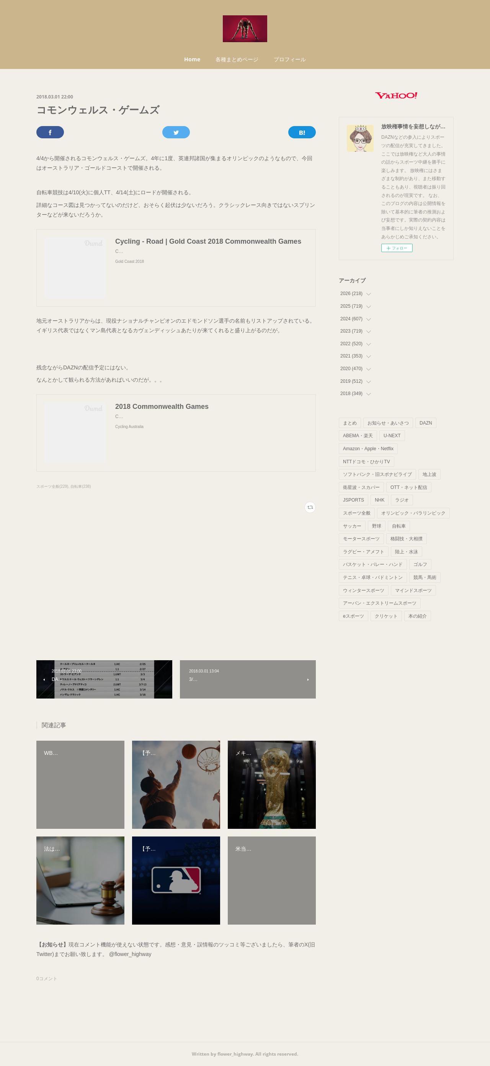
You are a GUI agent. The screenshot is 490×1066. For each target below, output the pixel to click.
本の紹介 (417, 616)
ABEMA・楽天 (358, 435)
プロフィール (290, 59)
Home (192, 59)
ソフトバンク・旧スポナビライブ (377, 474)
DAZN (426, 423)
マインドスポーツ (413, 590)
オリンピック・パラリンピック (413, 513)
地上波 (429, 474)
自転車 (399, 526)
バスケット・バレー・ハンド (373, 564)
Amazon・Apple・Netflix (368, 448)
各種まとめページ (237, 59)
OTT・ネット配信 (408, 487)
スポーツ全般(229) (52, 486)
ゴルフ (420, 564)
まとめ (350, 423)
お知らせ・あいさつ (388, 423)
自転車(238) (80, 486)
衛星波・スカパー (361, 487)
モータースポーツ (361, 538)
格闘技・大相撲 (406, 538)
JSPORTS (353, 500)
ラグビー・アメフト (363, 551)
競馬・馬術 (424, 577)
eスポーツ (353, 616)
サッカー (352, 526)
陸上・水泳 (406, 551)
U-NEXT (392, 435)
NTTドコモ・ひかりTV (366, 461)
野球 (376, 526)
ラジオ (402, 500)
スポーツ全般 (357, 513)
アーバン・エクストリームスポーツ (379, 603)
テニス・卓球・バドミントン (373, 577)
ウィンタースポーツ (363, 590)
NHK (379, 500)
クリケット (386, 616)
